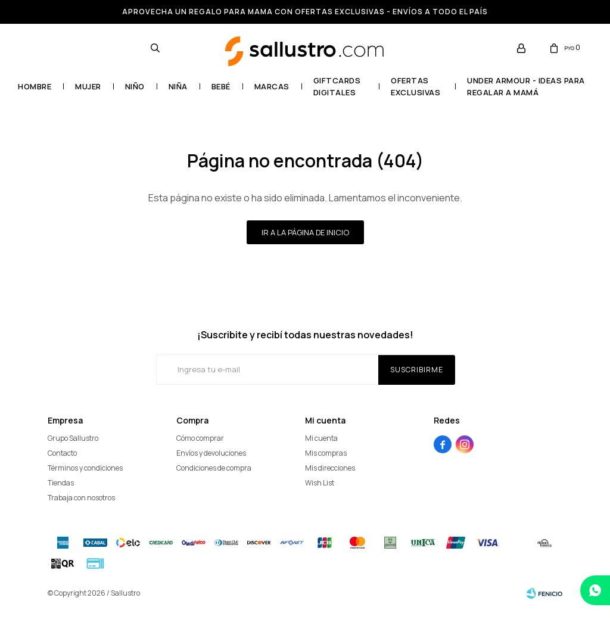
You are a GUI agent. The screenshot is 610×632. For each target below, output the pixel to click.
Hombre (34, 86)
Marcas (272, 86)
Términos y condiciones (85, 468)
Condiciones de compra (213, 468)
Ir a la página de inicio (305, 232)
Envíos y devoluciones (211, 453)
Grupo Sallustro (73, 438)
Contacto (62, 453)
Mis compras (326, 453)
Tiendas (61, 483)
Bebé (221, 86)
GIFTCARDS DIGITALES (337, 86)
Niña (178, 86)
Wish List (319, 483)
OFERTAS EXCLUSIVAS (415, 86)
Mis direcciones (330, 468)
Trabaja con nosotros (81, 498)
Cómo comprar (200, 438)
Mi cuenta (321, 438)
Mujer (88, 86)
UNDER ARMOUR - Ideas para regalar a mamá (526, 86)
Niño (135, 86)
